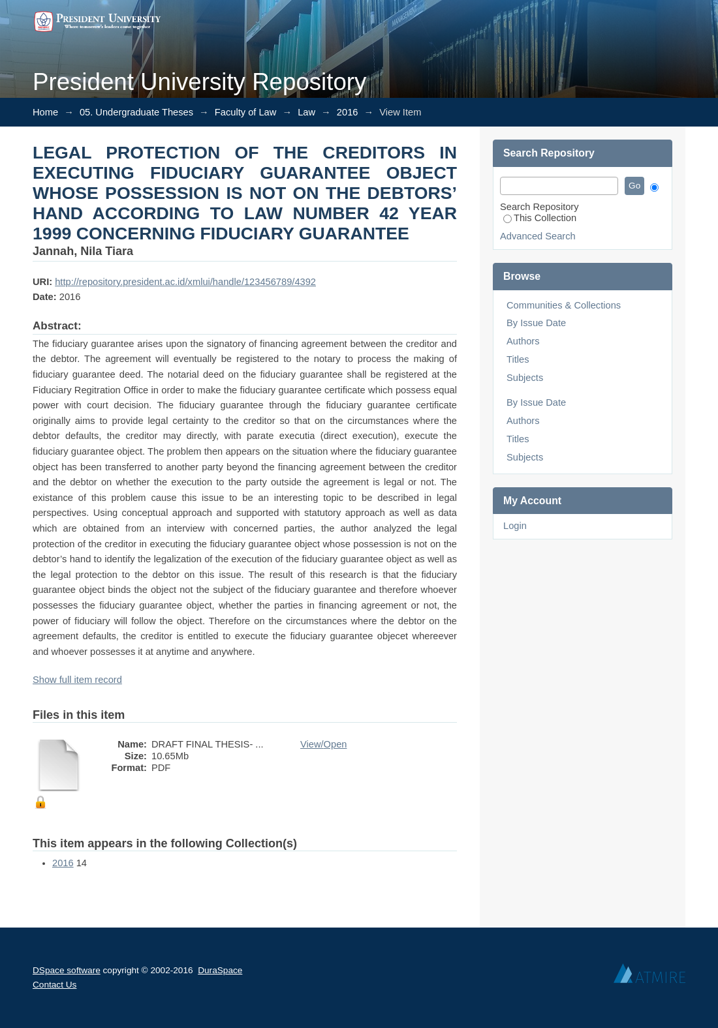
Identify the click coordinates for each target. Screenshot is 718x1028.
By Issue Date (536, 323)
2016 (347, 112)
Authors (523, 341)
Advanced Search (538, 236)
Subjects (525, 377)
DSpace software (67, 970)
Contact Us (54, 985)
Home (45, 112)
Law (306, 112)
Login (515, 526)
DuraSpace (220, 970)
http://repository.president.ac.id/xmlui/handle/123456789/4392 (185, 282)
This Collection (539, 218)
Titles (518, 359)
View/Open (323, 744)
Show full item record (77, 679)
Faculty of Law (246, 112)
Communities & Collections (564, 305)
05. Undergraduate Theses (136, 112)
